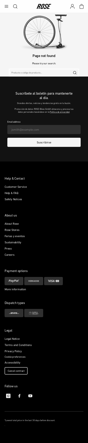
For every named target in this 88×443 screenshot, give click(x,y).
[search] (13, 6)
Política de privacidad (59, 112)
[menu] (6, 6)
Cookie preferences (15, 356)
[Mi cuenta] (72, 6)
